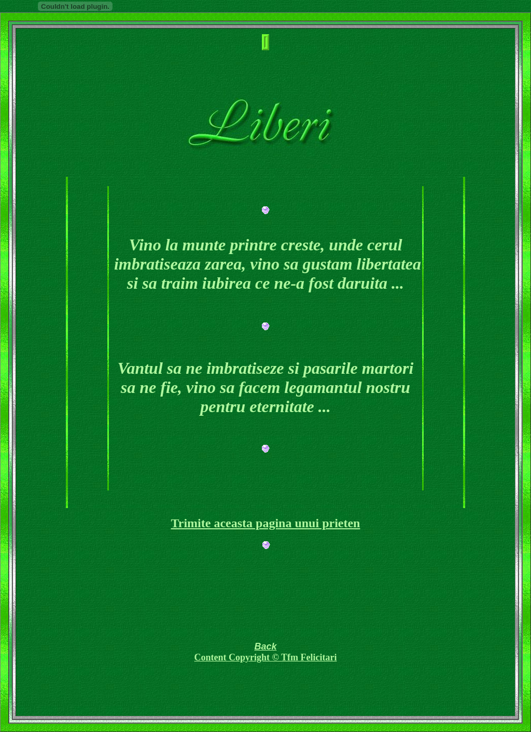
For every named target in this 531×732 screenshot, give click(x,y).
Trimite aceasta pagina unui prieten (265, 523)
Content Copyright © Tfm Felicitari (265, 657)
